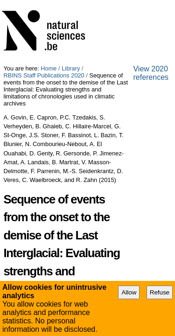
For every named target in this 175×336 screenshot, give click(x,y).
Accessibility (72, 255)
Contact (105, 255)
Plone (134, 255)
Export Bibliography (41, 226)
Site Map (37, 255)
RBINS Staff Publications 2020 (125, 3)
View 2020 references (38, 247)
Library (71, 3)
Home (48, 3)
